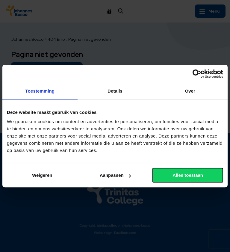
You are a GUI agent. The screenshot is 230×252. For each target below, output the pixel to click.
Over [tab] (190, 90)
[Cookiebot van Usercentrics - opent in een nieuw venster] (197, 73)
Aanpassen (115, 175)
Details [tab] (115, 90)
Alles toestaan (187, 175)
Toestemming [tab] (40, 90)
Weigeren (42, 175)
